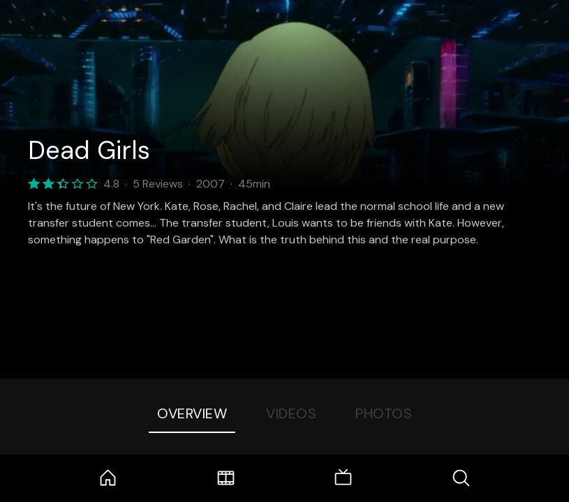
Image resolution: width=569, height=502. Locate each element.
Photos (383, 413)
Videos (291, 413)
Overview (192, 413)
